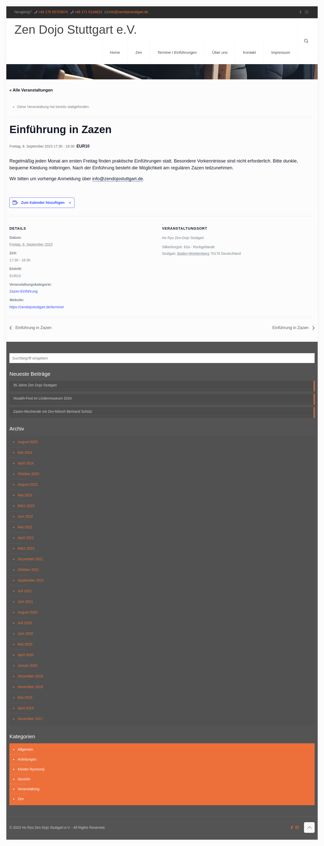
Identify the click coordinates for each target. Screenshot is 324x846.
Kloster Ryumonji (31, 769)
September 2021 (31, 580)
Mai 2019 (25, 697)
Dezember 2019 (30, 676)
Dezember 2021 (30, 559)
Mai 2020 (25, 644)
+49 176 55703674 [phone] (53, 12)
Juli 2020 (25, 623)
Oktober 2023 (28, 474)
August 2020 (28, 612)
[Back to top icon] (309, 827)
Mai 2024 (25, 453)
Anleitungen (27, 759)
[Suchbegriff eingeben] (162, 358)
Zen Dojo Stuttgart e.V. (75, 29)
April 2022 (26, 538)
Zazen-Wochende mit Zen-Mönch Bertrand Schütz (52, 411)
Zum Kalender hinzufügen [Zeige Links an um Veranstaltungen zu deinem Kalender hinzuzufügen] (43, 203)
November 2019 (30, 687)
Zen (21, 799)
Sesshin (24, 779)
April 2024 (26, 463)
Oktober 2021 (28, 570)
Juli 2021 (25, 591)
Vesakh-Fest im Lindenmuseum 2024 (42, 398)
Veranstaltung (28, 789)
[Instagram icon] (307, 12)
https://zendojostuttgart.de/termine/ (36, 307)
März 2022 (26, 548)
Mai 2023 (25, 495)
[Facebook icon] (300, 12)
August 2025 (28, 442)
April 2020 (26, 655)
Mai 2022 (25, 527)
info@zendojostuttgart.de (117, 178)
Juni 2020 (25, 634)
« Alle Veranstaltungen (31, 90)
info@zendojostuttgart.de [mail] (128, 12)
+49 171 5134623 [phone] (88, 12)
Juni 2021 (25, 602)
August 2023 (28, 484)
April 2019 (26, 708)
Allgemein (25, 749)
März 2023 (26, 506)
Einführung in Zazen (33, 328)
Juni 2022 (25, 516)
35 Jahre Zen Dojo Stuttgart (35, 385)
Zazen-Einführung (23, 291)
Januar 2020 (27, 665)
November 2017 (30, 719)
